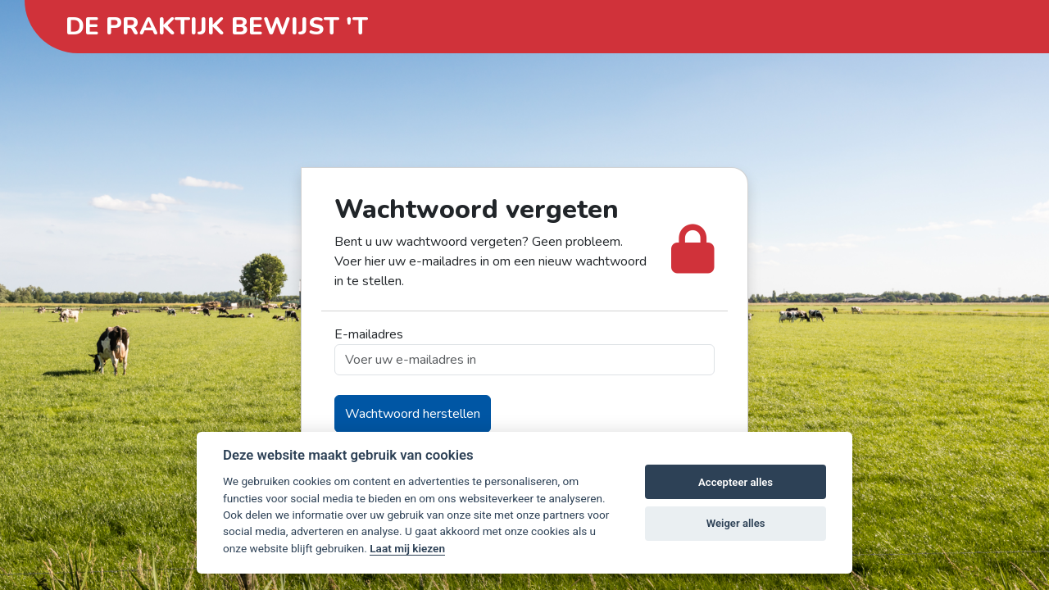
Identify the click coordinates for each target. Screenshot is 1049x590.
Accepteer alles (735, 482)
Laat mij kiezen (407, 548)
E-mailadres (368, 334)
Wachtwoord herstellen (412, 414)
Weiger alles (735, 523)
